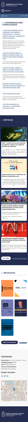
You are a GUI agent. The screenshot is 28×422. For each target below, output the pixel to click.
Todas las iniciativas (9, 342)
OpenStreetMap (21, 400)
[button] (14, 389)
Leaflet (17, 400)
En (21, 15)
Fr (24, 15)
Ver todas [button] (6, 258)
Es (26, 15)
